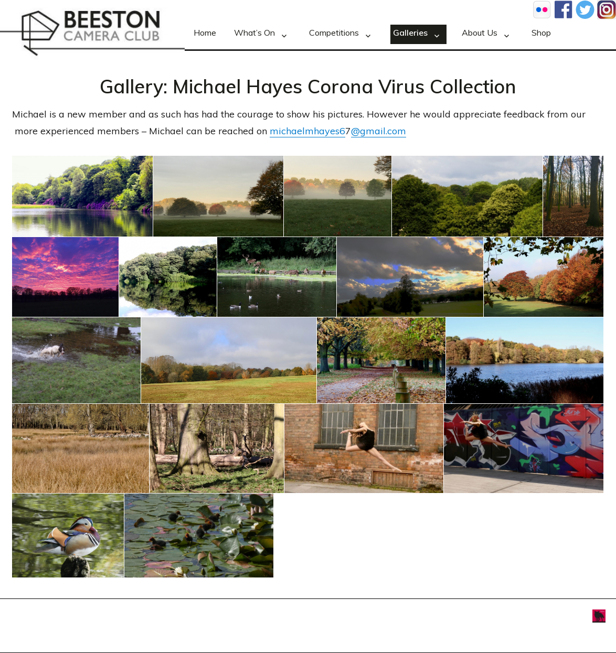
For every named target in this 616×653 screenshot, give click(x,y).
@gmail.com (378, 131)
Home (205, 32)
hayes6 (329, 131)
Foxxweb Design (565, 615)
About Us (479, 32)
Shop (541, 32)
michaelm (292, 131)
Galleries (410, 32)
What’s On (254, 32)
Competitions (334, 32)
